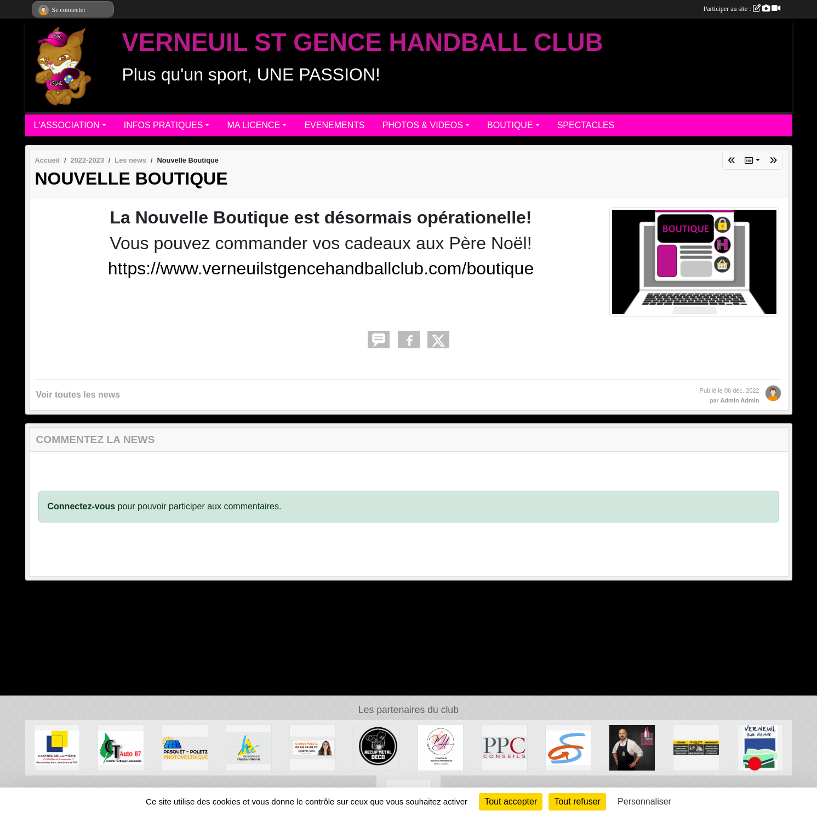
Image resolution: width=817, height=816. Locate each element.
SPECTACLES (586, 125)
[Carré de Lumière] (57, 747)
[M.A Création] (441, 747)
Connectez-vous (82, 506)
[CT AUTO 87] (121, 747)
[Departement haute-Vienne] (249, 747)
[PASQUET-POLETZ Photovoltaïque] (185, 747)
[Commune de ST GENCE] (568, 747)
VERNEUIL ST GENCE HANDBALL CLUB (362, 42)
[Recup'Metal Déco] (376, 747)
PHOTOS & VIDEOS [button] (422, 125)
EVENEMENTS (334, 125)
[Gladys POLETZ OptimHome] (312, 747)
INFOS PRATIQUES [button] (163, 125)
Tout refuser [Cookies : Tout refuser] (577, 801)
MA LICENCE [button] (253, 125)
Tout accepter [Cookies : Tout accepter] (510, 801)
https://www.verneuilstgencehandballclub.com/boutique (321, 268)
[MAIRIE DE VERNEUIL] (760, 747)
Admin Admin (739, 400)
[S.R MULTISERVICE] (696, 747)
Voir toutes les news (78, 394)
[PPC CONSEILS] (504, 747)
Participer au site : (742, 9)
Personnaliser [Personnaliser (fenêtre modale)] (644, 801)
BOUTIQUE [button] (510, 125)
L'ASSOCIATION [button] (67, 125)
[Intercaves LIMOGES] (632, 747)
